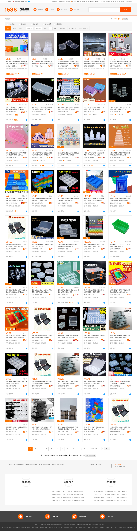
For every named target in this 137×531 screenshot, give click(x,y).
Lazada (132, 527)
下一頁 (83, 449)
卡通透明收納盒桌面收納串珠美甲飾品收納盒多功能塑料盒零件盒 (16, 154)
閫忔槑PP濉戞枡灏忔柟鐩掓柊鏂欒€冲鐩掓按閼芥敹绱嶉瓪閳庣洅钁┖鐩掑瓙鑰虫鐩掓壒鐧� (68, 62)
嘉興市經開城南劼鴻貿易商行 (115, 431)
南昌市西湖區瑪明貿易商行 (12, 386)
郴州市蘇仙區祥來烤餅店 (101, 491)
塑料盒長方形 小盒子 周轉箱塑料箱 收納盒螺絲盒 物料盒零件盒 (94, 428)
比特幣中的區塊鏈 (99, 500)
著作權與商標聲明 (57, 524)
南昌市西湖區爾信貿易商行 (64, 431)
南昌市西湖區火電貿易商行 (12, 340)
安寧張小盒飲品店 (68, 500)
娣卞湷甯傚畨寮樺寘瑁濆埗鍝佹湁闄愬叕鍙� (115, 66)
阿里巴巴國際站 (15, 527)
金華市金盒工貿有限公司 (38, 249)
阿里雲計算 (82, 527)
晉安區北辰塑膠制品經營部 (38, 111)
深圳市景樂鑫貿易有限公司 (124, 494)
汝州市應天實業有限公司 (124, 497)
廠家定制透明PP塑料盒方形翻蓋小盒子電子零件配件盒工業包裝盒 (68, 336)
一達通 (127, 527)
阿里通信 (94, 527)
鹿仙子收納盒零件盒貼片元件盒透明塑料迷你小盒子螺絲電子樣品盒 (94, 245)
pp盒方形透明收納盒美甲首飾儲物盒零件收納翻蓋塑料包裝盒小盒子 (120, 154)
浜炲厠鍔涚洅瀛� (89, 68)
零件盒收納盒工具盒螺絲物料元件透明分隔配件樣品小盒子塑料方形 (68, 428)
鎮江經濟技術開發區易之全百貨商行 (89, 431)
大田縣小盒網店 (56, 494)
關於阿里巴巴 (87, 524)
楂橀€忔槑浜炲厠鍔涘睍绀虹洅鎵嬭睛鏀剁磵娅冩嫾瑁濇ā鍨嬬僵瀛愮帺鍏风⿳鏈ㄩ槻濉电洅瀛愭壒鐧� (94, 62)
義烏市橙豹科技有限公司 (115, 203)
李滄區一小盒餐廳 (57, 497)
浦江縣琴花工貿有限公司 (38, 157)
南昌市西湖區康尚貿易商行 (38, 203)
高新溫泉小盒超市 (79, 494)
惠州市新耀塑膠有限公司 (64, 294)
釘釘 (116, 527)
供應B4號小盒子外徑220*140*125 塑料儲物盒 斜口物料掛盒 (120, 245)
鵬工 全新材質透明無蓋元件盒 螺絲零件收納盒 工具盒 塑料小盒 (68, 199)
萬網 (99, 527)
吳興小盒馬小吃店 (68, 497)
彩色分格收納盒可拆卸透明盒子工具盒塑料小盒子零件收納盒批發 (94, 108)
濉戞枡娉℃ (127, 68)
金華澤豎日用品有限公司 (89, 111)
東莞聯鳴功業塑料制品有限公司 (64, 340)
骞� (25, 66)
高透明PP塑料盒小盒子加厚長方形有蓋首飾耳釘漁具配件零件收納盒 (16, 108)
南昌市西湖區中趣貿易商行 (12, 431)
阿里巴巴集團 (6, 527)
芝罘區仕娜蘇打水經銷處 (124, 491)
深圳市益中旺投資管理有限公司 (126, 500)
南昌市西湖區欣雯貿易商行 (12, 294)
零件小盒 (98, 464)
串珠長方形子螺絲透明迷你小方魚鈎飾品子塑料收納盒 (120, 382)
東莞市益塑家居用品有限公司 (64, 249)
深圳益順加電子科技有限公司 (89, 249)
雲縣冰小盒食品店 (79, 497)
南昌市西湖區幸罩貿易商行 (89, 294)
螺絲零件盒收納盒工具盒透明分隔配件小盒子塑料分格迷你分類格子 (120, 336)
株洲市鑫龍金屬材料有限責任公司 (115, 494)
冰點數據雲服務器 (99, 497)
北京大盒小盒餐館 (68, 494)
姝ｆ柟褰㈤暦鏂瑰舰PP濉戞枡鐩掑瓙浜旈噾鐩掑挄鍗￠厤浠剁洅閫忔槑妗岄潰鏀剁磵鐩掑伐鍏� (42, 62)
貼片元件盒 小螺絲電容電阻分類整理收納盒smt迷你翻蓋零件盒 (94, 336)
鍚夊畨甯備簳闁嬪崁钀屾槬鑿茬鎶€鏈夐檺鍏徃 (89, 66)
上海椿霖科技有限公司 (64, 111)
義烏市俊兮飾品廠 (63, 157)
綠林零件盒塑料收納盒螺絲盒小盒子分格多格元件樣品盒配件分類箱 (42, 428)
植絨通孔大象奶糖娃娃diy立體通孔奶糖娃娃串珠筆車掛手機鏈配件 (68, 154)
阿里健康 (121, 527)
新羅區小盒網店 (78, 491)
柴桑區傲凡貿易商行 (63, 386)
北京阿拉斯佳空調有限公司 (113, 500)
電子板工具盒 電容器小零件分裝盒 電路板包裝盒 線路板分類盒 (68, 291)
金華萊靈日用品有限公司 (89, 157)
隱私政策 (79, 524)
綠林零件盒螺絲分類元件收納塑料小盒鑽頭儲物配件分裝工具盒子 (94, 291)
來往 (112, 527)
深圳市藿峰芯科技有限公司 (115, 340)
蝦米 (76, 527)
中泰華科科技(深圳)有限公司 (113, 491)
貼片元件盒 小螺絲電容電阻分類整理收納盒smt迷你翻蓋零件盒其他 (68, 108)
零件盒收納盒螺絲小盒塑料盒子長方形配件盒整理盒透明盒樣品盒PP (42, 291)
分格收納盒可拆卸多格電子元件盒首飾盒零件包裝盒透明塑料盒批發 (42, 154)
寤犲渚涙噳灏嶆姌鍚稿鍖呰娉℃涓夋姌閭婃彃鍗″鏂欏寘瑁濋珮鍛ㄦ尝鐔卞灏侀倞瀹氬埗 (120, 62)
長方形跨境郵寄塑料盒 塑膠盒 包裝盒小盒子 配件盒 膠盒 (42, 245)
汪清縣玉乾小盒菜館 (57, 500)
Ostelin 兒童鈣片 (98, 494)
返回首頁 (82, 455)
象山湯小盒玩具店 (79, 500)
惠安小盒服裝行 (56, 491)
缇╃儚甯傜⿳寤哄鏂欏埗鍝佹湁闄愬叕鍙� (64, 66)
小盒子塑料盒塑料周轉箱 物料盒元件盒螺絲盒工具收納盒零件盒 (42, 199)
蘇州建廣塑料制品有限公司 (115, 249)
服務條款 (72, 524)
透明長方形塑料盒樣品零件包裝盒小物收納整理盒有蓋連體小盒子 (68, 245)
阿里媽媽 (70, 527)
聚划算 (51, 527)
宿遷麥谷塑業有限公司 (12, 203)
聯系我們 (95, 524)
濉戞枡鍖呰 (113, 68)
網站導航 (101, 524)
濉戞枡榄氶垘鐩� (73, 68)
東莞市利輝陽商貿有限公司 (12, 249)
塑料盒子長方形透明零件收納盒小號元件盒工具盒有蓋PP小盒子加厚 (42, 108)
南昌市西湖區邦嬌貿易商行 (115, 294)
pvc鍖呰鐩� (10, 68)
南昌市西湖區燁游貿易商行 (38, 294)
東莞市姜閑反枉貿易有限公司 (89, 386)
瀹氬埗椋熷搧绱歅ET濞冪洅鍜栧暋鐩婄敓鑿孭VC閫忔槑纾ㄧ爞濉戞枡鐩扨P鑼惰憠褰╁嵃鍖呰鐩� (16, 62)
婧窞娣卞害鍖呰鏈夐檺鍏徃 (12, 66)
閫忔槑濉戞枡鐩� (19, 68)
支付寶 (107, 527)
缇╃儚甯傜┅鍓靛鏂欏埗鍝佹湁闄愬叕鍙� (38, 66)
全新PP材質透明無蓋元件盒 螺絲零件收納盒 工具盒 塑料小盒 (16, 382)
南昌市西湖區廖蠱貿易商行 (89, 203)
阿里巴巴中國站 (26, 527)
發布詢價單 (118, 464)
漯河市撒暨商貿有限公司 (115, 386)
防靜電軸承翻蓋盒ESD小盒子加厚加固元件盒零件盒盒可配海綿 (120, 428)
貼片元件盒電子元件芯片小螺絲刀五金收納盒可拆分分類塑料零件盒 (94, 382)
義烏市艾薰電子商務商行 (64, 203)
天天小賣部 (108, 497)
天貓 (46, 527)
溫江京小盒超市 (67, 491)
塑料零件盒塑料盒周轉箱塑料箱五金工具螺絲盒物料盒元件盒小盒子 (120, 199)
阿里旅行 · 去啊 (62, 527)
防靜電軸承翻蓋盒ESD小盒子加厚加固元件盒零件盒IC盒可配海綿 (16, 245)
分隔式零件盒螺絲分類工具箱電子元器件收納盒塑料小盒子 (16, 428)
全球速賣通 (35, 527)
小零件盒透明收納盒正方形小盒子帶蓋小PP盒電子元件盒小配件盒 (120, 108)
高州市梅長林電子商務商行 (89, 340)
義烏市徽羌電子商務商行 (38, 340)
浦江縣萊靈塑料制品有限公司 (115, 111)
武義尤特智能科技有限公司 (12, 111)
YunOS (88, 527)
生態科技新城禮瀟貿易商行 (38, 431)
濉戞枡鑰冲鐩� (62, 68)
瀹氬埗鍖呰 (120, 68)
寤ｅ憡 (26, 63)
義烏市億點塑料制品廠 (12, 157)
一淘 (55, 527)
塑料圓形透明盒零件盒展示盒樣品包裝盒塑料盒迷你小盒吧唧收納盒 (16, 291)
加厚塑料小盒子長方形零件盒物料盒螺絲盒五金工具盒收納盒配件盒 (120, 291)
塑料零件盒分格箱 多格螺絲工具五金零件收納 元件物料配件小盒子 (16, 199)
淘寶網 (42, 527)
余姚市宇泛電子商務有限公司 (38, 386)
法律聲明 (66, 524)
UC (103, 527)
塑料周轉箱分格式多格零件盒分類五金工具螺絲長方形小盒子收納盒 (94, 199)
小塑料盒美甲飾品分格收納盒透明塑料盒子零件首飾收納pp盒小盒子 (94, 154)
